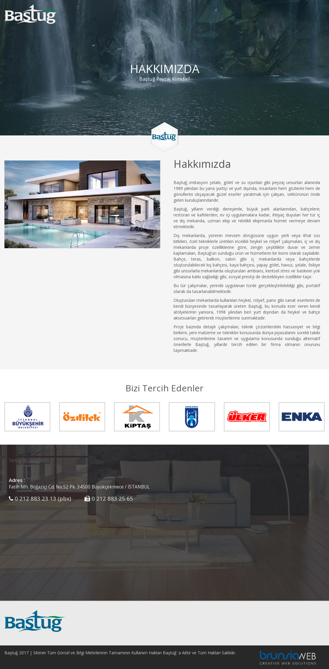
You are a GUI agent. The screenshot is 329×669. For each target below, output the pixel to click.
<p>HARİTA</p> (246, 519)
